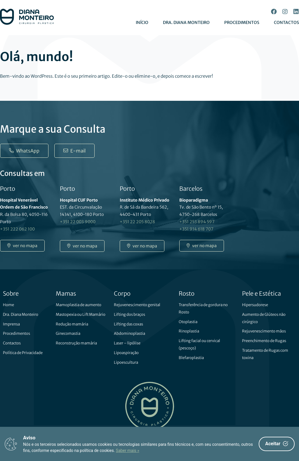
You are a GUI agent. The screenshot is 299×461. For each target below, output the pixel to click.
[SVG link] (27, 17)
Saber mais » (127, 450)
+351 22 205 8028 (137, 221)
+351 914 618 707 (196, 229)
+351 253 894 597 (197, 221)
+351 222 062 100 (17, 229)
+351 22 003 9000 (77, 221)
